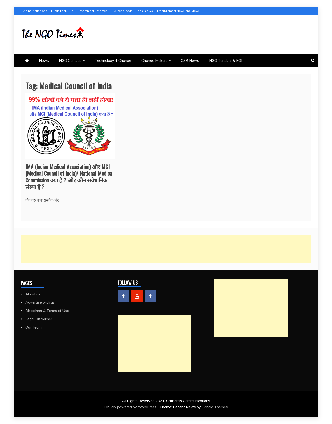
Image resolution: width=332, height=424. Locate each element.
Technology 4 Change (113, 60)
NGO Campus (70, 60)
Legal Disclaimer (38, 319)
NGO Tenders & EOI (225, 60)
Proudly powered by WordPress (130, 407)
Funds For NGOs (62, 10)
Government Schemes (92, 10)
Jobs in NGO (145, 10)
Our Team (33, 327)
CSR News (190, 60)
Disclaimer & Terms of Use (47, 310)
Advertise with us (40, 302)
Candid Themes (215, 407)
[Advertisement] (159, 249)
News (44, 60)
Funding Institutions (34, 10)
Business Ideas (122, 10)
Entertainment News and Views (178, 10)
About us (32, 294)
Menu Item (123, 296)
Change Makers (154, 60)
